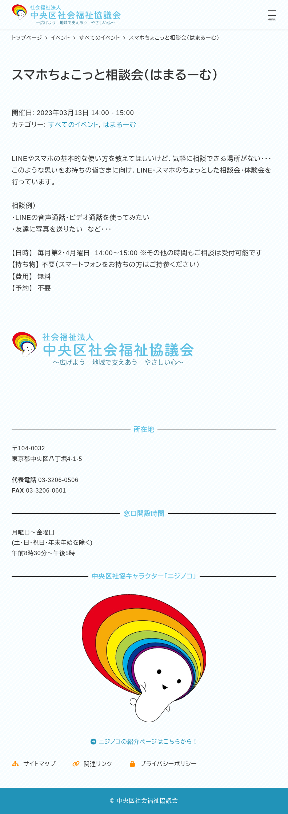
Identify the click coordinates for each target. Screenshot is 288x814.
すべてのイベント (73, 125)
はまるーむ (119, 125)
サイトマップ (34, 764)
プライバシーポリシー (163, 764)
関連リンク (92, 764)
